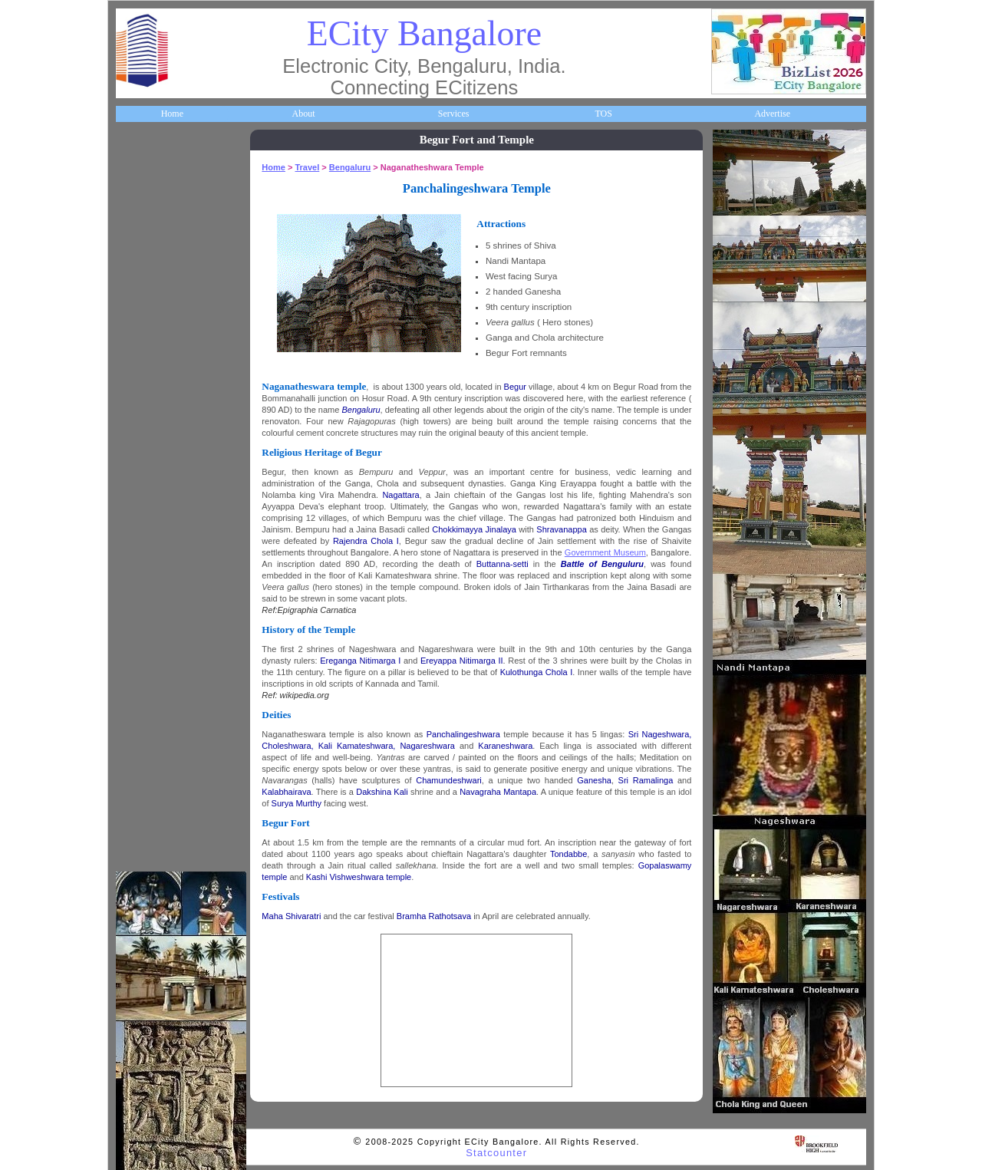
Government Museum (608, 552)
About (303, 113)
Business (142, 252)
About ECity (150, 208)
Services (454, 113)
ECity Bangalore (424, 33)
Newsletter (146, 555)
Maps (137, 468)
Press (136, 814)
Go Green (145, 598)
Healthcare (147, 382)
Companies (147, 295)
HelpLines (145, 425)
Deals (137, 641)
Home (172, 113)
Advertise (772, 113)
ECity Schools (152, 339)
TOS (603, 113)
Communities (151, 728)
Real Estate (148, 685)
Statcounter (496, 1152)
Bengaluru (353, 167)
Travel (138, 511)
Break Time (148, 771)
